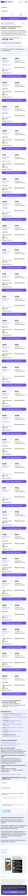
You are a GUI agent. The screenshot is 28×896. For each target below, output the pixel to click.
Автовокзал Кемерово (14, 736)
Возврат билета (4, 849)
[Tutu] (4, 2)
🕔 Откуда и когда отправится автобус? (11, 744)
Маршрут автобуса (20, 67)
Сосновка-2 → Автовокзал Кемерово (14, 46)
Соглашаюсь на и (14, 805)
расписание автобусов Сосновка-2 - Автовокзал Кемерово (15, 714)
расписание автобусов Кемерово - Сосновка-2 (15, 717)
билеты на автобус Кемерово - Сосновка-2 (13, 724)
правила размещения (7, 805)
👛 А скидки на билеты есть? (8, 745)
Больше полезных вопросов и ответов (11, 774)
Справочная (3, 851)
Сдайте (12, 770)
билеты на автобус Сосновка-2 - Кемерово (13, 728)
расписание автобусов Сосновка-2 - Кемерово (12, 721)
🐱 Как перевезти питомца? (8, 742)
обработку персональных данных (18, 804)
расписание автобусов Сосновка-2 (12, 731)
